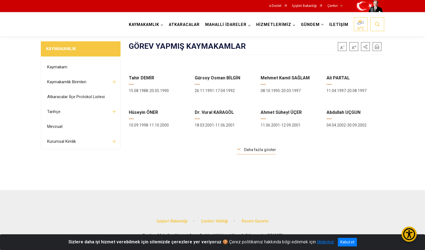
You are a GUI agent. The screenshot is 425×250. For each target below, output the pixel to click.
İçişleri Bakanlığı (304, 6)
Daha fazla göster (260, 149)
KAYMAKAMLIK (61, 48)
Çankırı (332, 6)
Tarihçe (53, 111)
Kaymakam (57, 66)
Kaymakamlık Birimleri (66, 81)
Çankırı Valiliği (214, 221)
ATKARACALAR (184, 24)
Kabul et (347, 242)
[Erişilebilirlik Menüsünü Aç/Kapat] (409, 234)
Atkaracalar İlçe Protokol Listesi (76, 96)
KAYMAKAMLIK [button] (144, 24)
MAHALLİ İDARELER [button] (226, 24)
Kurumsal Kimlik (61, 141)
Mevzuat (55, 126)
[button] (365, 46)
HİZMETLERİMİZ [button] (273, 24)
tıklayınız (325, 241)
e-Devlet (275, 6)
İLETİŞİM (338, 24)
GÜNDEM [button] (310, 24)
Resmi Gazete (255, 221)
